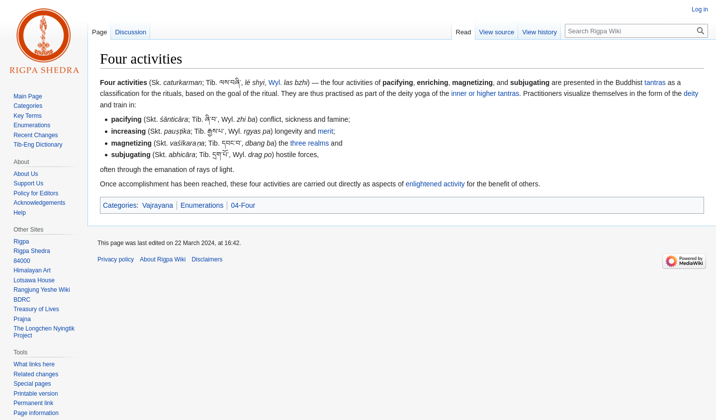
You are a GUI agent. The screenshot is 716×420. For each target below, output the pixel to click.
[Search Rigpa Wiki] (636, 31)
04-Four (243, 205)
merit (325, 131)
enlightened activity (435, 184)
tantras (655, 82)
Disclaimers (206, 259)
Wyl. (275, 82)
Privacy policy (115, 259)
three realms (309, 143)
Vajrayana (157, 205)
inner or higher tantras (485, 93)
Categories (120, 205)
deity (691, 93)
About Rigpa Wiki (162, 259)
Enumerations (201, 205)
